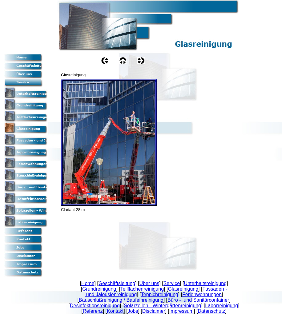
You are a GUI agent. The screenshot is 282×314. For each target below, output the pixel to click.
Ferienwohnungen (202, 294)
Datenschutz (211, 311)
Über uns (149, 283)
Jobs (133, 311)
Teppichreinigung (159, 294)
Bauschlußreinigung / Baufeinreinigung (121, 300)
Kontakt (115, 311)
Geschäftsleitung (117, 283)
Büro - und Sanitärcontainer (198, 300)
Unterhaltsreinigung (205, 283)
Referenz (93, 311)
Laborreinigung (221, 305)
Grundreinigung (99, 289)
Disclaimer (153, 311)
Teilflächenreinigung (142, 289)
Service (171, 283)
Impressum (181, 311)
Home (88, 283)
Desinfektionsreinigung (95, 305)
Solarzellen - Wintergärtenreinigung (162, 305)
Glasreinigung (183, 289)
